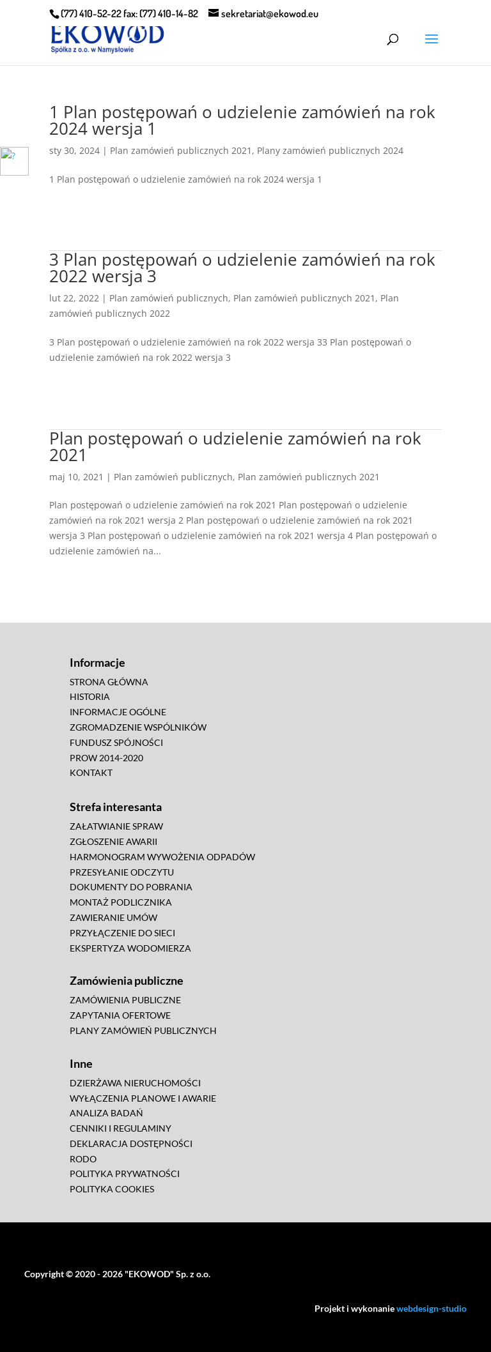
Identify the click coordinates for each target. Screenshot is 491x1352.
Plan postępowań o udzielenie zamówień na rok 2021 (235, 446)
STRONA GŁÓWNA (109, 681)
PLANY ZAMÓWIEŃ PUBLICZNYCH (143, 1030)
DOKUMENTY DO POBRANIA (131, 886)
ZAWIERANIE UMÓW (113, 917)
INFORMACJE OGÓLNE (118, 711)
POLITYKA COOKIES (112, 1188)
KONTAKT (91, 772)
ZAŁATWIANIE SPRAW (116, 826)
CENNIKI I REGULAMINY (120, 1128)
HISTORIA (90, 696)
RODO (83, 1158)
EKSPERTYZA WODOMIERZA (130, 948)
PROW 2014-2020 (106, 757)
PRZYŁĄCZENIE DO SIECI (122, 932)
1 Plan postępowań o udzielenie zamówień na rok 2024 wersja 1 (242, 120)
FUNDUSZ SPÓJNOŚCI (116, 742)
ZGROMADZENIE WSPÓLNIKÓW (138, 727)
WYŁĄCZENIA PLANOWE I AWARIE (143, 1098)
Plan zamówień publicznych (168, 298)
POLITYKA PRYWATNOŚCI (125, 1173)
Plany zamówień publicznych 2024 (330, 150)
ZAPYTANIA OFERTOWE (120, 1015)
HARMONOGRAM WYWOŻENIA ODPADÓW (162, 856)
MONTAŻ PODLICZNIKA (121, 902)
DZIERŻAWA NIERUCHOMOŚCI (135, 1082)
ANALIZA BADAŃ (106, 1112)
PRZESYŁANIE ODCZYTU (122, 872)
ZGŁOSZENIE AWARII (113, 841)
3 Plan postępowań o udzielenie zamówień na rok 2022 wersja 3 (242, 267)
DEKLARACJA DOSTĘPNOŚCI (131, 1143)
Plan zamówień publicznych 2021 (181, 150)
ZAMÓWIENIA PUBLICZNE (125, 999)
